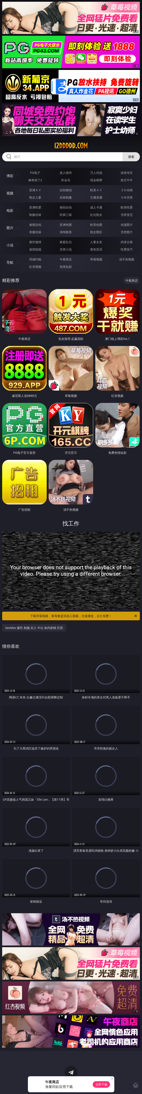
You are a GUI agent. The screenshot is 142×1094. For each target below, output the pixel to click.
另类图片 (127, 232)
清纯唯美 (66, 232)
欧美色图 (96, 225)
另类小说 (66, 249)
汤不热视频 (126, 259)
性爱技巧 (127, 249)
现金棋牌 (96, 180)
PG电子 (35, 173)
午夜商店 (66, 259)
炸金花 (65, 180)
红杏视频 (35, 267)
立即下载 (101, 1084)
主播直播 (96, 197)
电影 (9, 210)
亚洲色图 (66, 225)
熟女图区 (96, 232)
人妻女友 (96, 242)
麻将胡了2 (35, 180)
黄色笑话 (96, 249)
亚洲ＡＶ (35, 190)
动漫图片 (127, 225)
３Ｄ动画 (127, 190)
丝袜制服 (66, 197)
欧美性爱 (127, 207)
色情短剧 (66, 267)
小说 (9, 245)
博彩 (9, 175)
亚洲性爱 (35, 207)
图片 (9, 227)
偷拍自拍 (66, 207)
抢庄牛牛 (127, 180)
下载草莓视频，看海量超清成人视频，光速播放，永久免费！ (84, 616)
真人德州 (66, 173)
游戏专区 (127, 173)
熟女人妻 (35, 197)
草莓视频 (96, 259)
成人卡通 (96, 207)
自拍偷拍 (66, 190)
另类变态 (127, 215)
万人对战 (96, 173)
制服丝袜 (35, 215)
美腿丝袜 (35, 232)
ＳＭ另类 (127, 197)
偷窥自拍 (35, 225)
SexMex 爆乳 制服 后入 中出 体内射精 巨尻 (34, 628)
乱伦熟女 (96, 215)
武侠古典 (127, 242)
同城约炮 (35, 259)
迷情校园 (35, 249)
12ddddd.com (71, 145)
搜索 (131, 157)
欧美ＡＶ (96, 190)
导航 (9, 262)
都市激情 (35, 242)
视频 (9, 193)
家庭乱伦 (66, 242)
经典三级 (66, 215)
